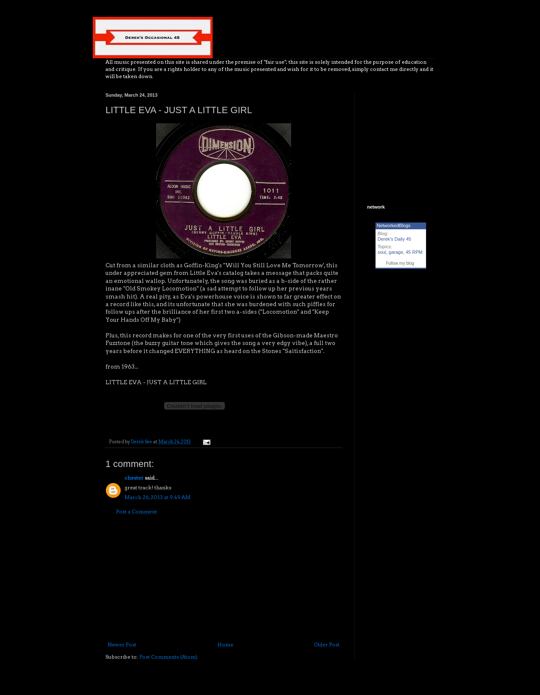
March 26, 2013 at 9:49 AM (157, 497)
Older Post (327, 644)
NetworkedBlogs (393, 225)
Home (225, 644)
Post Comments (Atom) (168, 657)
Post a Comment (136, 511)
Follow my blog (400, 263)
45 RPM (414, 252)
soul (382, 252)
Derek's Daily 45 (394, 239)
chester (133, 478)
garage (396, 252)
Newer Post (122, 644)
